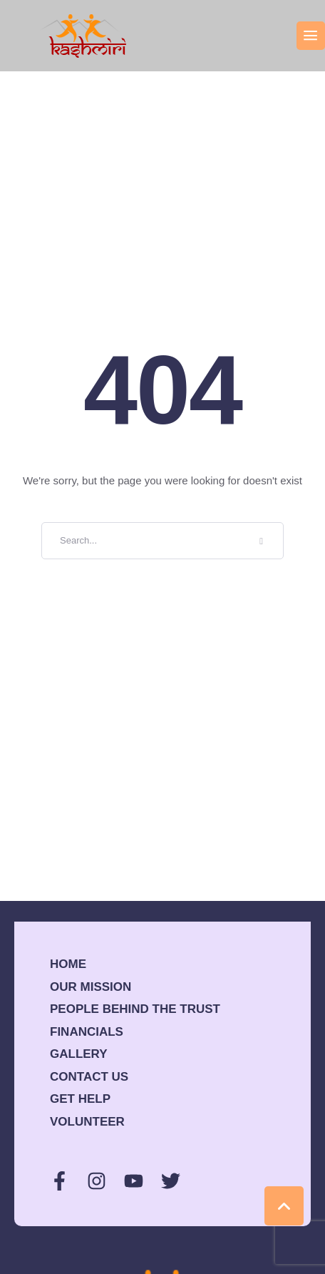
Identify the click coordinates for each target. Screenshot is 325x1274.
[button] (310, 35)
